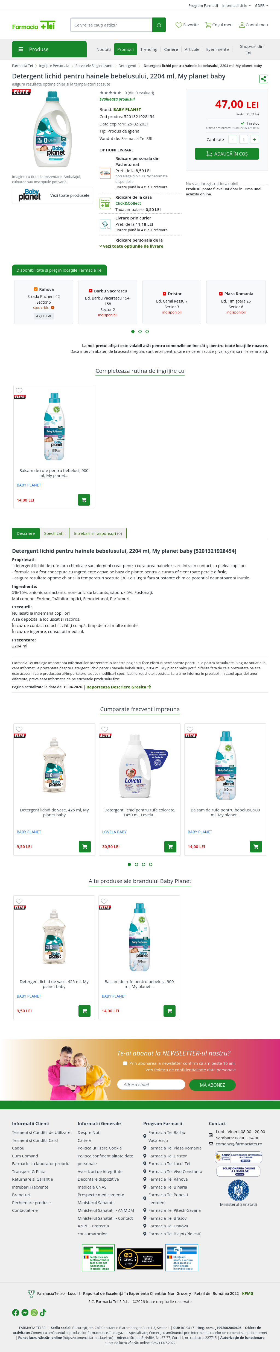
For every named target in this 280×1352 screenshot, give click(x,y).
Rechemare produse (31, 1202)
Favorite (187, 25)
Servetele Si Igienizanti (93, 65)
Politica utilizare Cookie (100, 1148)
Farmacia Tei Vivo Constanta (172, 1171)
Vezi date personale (190, 1069)
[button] (132, 332)
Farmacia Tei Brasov (165, 1218)
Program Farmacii (203, 5)
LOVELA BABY (114, 831)
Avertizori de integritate (100, 1171)
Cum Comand (25, 1156)
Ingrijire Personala (54, 65)
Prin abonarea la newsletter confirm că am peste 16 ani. (182, 1063)
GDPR (260, 5)
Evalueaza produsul (117, 99)
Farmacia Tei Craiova (165, 1225)
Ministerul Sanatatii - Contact (105, 1218)
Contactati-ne (25, 1210)
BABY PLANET (127, 109)
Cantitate (215, 139)
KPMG (247, 1293)
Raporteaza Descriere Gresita (118, 687)
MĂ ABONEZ (212, 1085)
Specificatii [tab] (54, 533)
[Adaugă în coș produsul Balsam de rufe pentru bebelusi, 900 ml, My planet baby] (84, 500)
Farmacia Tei (22, 65)
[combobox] (111, 25)
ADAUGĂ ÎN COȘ (226, 154)
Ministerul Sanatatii (96, 1202)
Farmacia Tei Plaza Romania (172, 1148)
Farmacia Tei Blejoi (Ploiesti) (172, 1233)
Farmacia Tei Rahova (165, 1179)
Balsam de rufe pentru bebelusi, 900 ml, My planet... (53, 473)
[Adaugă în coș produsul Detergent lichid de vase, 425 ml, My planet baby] (85, 846)
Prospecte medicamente (101, 1194)
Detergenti (127, 65)
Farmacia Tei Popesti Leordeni (165, 1198)
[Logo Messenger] (24, 1312)
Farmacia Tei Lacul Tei (166, 1163)
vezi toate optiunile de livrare (131, 246)
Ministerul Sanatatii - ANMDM (106, 1210)
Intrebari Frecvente (30, 1187)
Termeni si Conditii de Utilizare (41, 1132)
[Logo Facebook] (15, 1312)
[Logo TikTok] (43, 1312)
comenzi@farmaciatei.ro (239, 1143)
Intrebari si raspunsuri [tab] (98, 533)
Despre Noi (88, 1132)
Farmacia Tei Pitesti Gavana (172, 1210)
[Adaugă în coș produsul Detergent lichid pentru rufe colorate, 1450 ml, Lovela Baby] (170, 846)
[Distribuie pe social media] (263, 79)
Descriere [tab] (26, 533)
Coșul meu (219, 23)
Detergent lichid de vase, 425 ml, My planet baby (54, 812)
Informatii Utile (235, 5)
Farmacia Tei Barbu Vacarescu (164, 1136)
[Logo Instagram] (34, 1312)
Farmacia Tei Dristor (165, 1156)
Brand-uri (21, 1194)
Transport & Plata (28, 1171)
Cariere (85, 1140)
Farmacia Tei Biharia (165, 1187)
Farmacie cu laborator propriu (40, 1163)
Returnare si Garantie (32, 1179)
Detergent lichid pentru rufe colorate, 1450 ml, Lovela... (139, 812)
